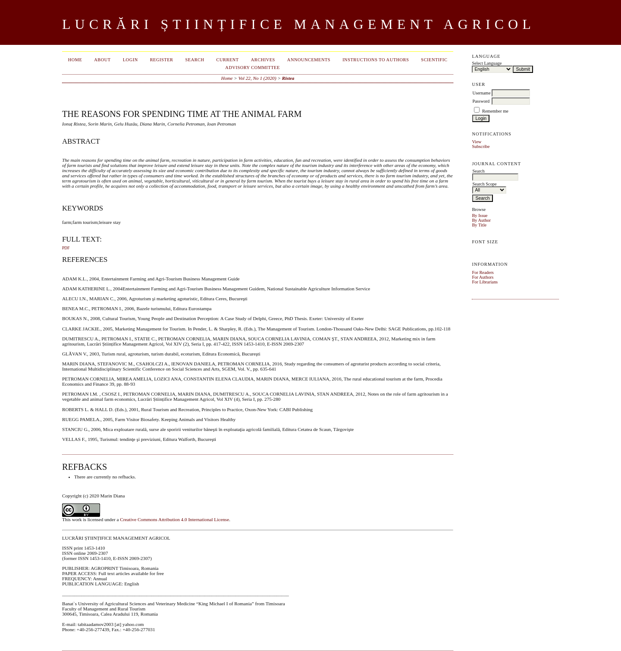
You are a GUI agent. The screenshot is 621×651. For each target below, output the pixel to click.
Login (130, 59)
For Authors (482, 277)
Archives (263, 59)
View (476, 141)
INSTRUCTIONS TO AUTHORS (375, 59)
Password (480, 101)
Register (161, 59)
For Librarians (485, 282)
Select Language (487, 63)
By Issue (479, 215)
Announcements (308, 59)
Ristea (288, 78)
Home (75, 59)
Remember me (495, 111)
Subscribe (480, 146)
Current (227, 59)
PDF (65, 248)
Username (481, 93)
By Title (479, 225)
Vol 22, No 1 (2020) (257, 78)
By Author (481, 220)
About (102, 59)
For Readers (483, 272)
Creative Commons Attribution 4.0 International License (174, 519)
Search (194, 59)
